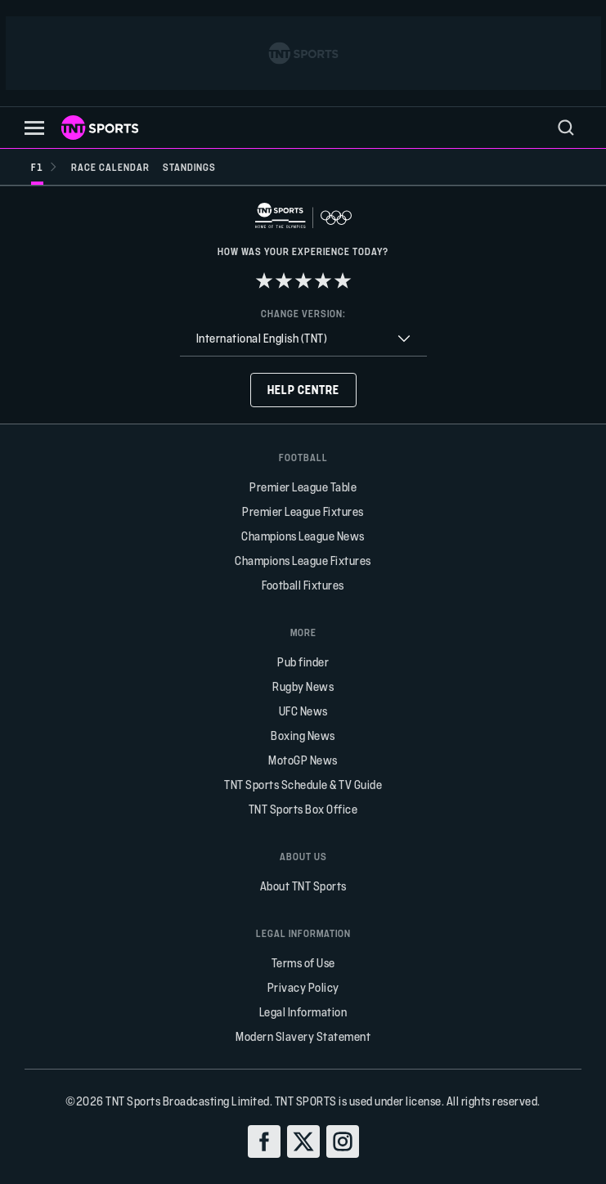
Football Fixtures (303, 585)
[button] (34, 128)
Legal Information (303, 1012)
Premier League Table (303, 487)
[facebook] (264, 1141)
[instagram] (342, 1141)
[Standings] (189, 167)
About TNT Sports (303, 886)
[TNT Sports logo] (100, 127)
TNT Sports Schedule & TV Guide (303, 785)
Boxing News (303, 735)
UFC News (303, 711)
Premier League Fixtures (303, 511)
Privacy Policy (303, 987)
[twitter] (303, 1141)
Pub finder (303, 662)
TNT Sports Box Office (303, 809)
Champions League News (303, 536)
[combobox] (303, 339)
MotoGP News (303, 760)
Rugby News (303, 686)
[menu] (565, 127)
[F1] (45, 167)
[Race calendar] (110, 167)
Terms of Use (303, 963)
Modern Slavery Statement (303, 1036)
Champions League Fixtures (303, 560)
